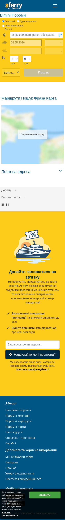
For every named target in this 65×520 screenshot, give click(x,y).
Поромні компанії (17, 416)
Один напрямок (28, 21)
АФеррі (10, 403)
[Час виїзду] (54, 42)
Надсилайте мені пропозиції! (32, 354)
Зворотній (10, 21)
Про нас (10, 468)
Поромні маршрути (18, 421)
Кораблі (10, 443)
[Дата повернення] (26, 51)
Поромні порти (15, 427)
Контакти (11, 462)
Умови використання (19, 474)
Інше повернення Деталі (14, 27)
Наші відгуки (14, 432)
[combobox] (36, 35)
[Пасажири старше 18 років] (14, 59)
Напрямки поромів (18, 410)
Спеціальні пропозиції (20, 438)
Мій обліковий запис (19, 457)
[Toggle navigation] (55, 6)
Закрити (44, 494)
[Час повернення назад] (54, 51)
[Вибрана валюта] (11, 73)
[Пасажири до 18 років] (27, 59)
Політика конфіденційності (32, 369)
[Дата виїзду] (26, 42)
